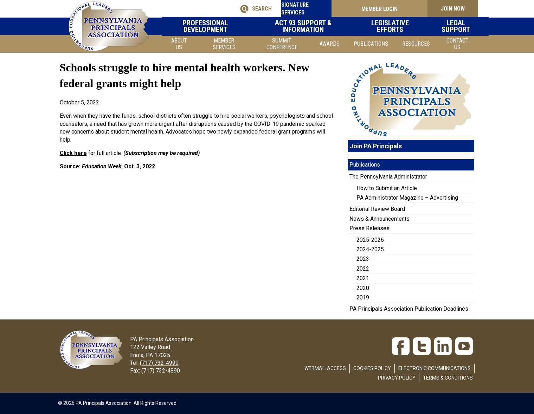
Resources (416, 43)
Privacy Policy (397, 378)
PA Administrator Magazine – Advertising (407, 197)
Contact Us (457, 44)
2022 (362, 268)
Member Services (224, 44)
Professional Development (223, 26)
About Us (179, 44)
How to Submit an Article (386, 188)
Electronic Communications (434, 368)
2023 (362, 258)
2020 (362, 288)
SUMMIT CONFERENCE (281, 44)
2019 (362, 297)
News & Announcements (379, 218)
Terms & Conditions (448, 378)
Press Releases (369, 228)
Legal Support (451, 26)
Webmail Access (325, 368)
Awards (330, 43)
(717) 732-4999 (159, 363)
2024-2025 (370, 249)
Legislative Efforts (392, 26)
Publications (371, 43)
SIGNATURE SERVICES (302, 8)
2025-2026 (370, 240)
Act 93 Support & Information (313, 26)
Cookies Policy (372, 368)
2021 (362, 278)
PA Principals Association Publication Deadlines (408, 308)
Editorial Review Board (377, 209)
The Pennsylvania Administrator (388, 176)
